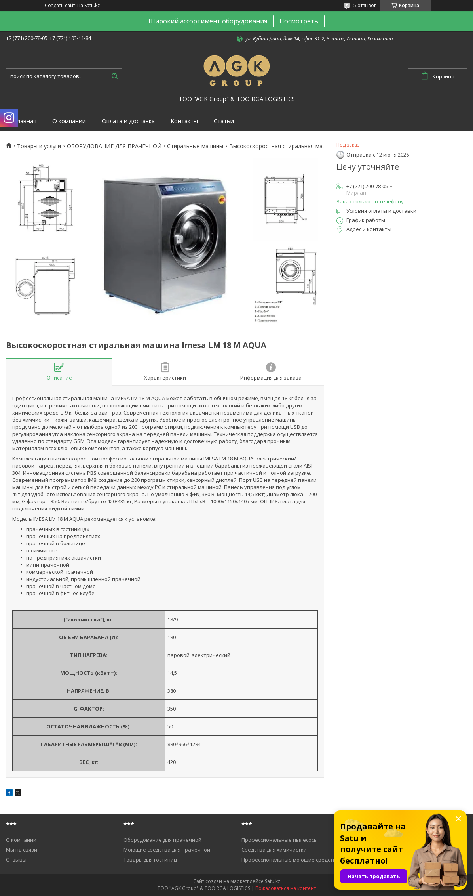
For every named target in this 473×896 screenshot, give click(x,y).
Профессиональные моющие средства (290, 859)
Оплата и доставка (128, 121)
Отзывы (16, 859)
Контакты (184, 121)
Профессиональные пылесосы (279, 839)
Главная (25, 121)
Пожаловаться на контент (285, 888)
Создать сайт (60, 5)
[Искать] (114, 76)
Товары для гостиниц (150, 859)
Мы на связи (21, 849)
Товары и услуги (39, 146)
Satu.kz (272, 881)
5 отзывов (364, 5)
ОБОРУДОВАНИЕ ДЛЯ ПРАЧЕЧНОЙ (114, 146)
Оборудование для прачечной (162, 839)
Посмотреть (298, 21)
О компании (69, 121)
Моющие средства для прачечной (166, 849)
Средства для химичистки (274, 849)
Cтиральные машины (195, 146)
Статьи (224, 121)
